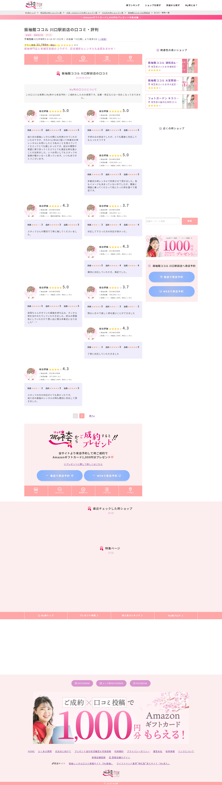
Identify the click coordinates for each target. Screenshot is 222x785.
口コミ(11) (60, 58)
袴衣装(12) (83, 58)
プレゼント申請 (89, 615)
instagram (82, 683)
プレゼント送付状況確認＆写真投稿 (93, 751)
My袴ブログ (176, 615)
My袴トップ (46, 615)
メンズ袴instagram (111, 683)
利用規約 (119, 751)
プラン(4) (107, 58)
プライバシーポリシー (138, 751)
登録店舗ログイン (119, 757)
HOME (31, 751)
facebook (140, 683)
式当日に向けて (63, 751)
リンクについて (186, 751)
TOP (36, 58)
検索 (189, 220)
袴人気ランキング (132, 615)
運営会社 (157, 751)
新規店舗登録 (98, 757)
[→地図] (102, 38)
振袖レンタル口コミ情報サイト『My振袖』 (91, 763)
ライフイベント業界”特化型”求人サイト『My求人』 (143, 763)
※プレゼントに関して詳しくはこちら (83, 464)
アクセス (130, 58)
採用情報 (170, 751)
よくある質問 (45, 751)
